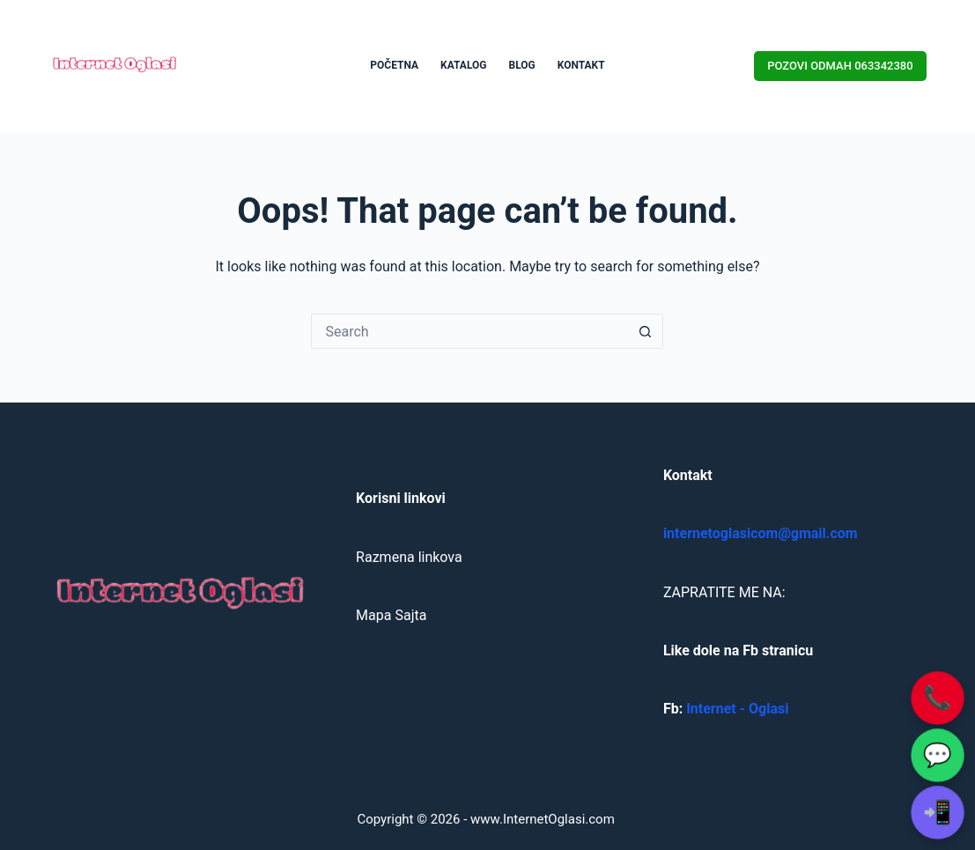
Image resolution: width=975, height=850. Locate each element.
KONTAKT (581, 65)
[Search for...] (469, 331)
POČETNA (394, 65)
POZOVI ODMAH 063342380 (839, 65)
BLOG (522, 65)
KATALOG (463, 65)
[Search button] (645, 331)
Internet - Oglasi (737, 708)
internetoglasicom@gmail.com (760, 533)
